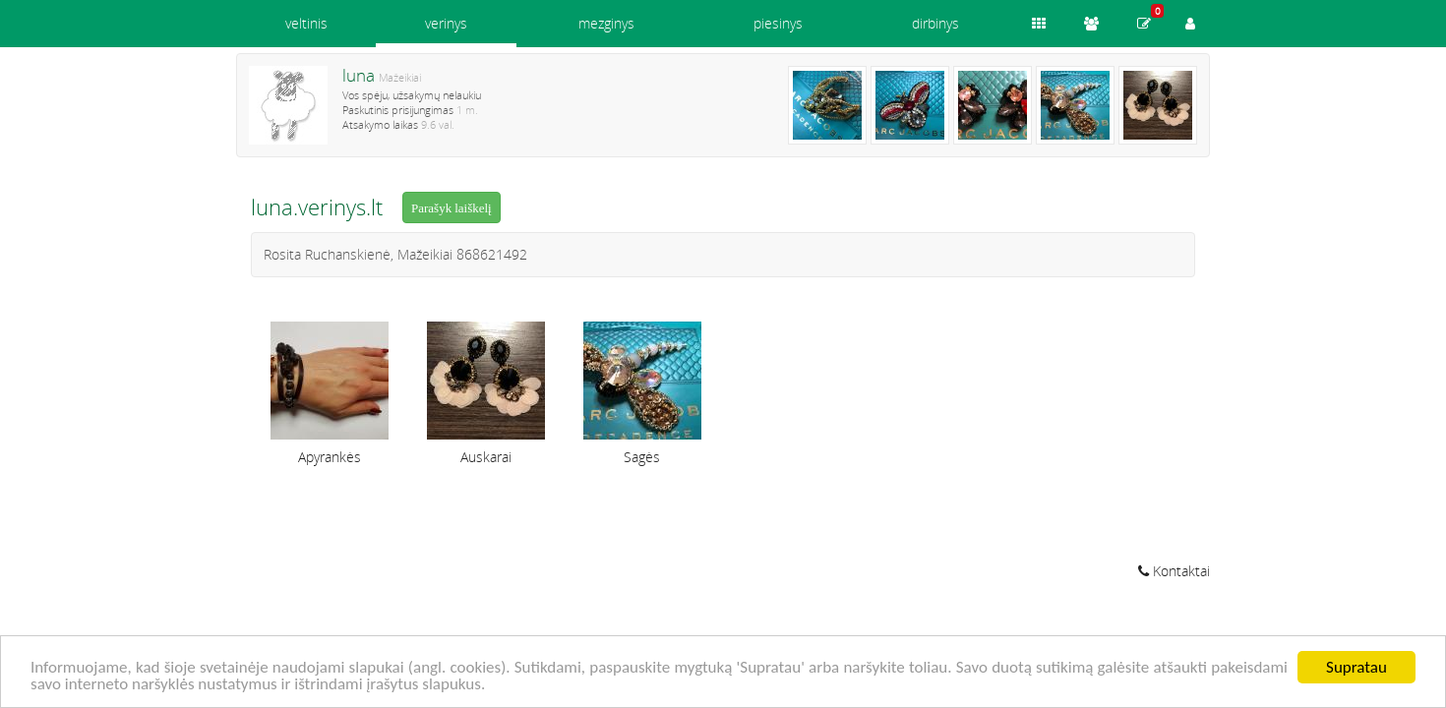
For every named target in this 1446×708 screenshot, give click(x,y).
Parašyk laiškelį (451, 208)
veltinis (306, 23)
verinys (446, 23)
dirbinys (935, 23)
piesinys (778, 23)
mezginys (606, 23)
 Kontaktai (1174, 570)
